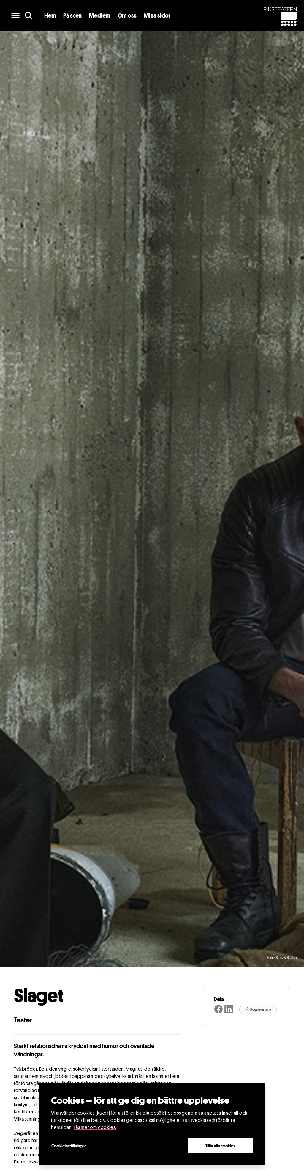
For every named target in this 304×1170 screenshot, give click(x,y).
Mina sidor (157, 15)
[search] (28, 15)
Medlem (99, 15)
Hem (50, 15)
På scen (72, 15)
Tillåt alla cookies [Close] (220, 1146)
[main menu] (15, 15)
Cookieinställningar (68, 1146)
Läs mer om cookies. (95, 1127)
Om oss (127, 15)
